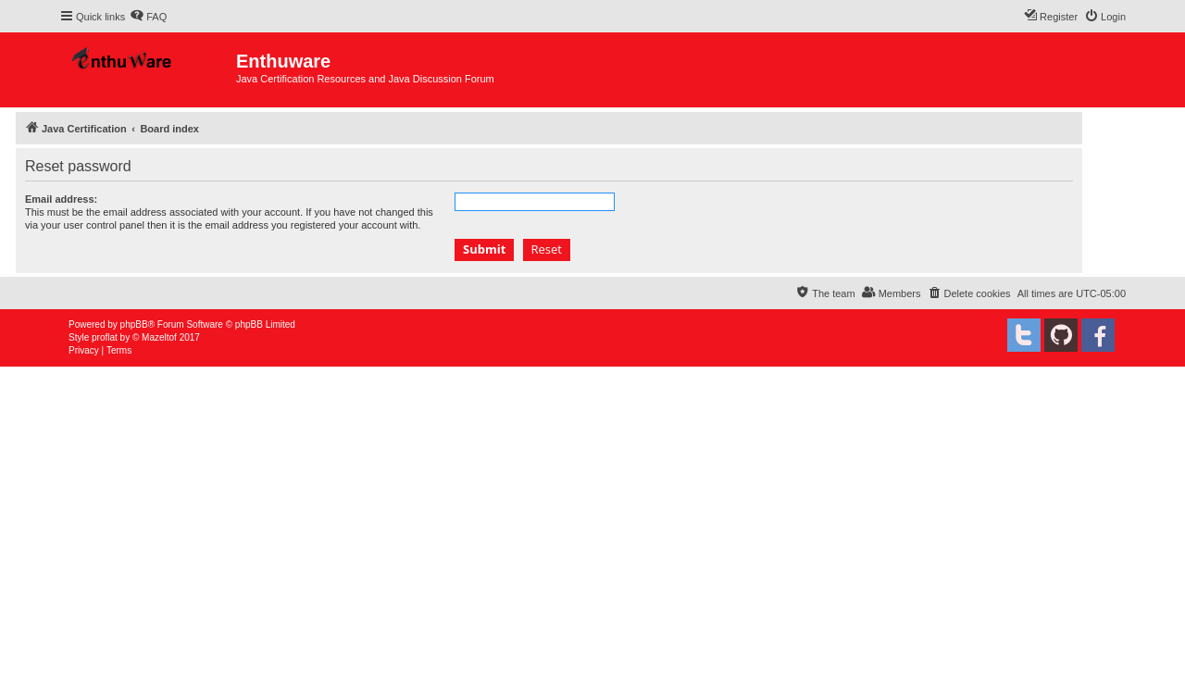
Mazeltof (159, 337)
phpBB (134, 324)
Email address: (61, 199)
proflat (105, 337)
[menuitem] (148, 17)
